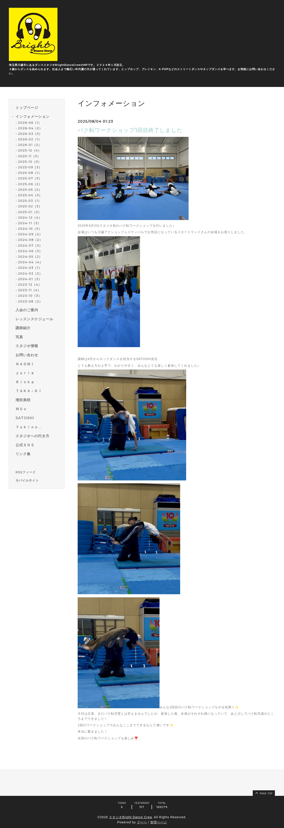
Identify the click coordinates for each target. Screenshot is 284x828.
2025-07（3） (30, 178)
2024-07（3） (30, 246)
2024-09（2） (30, 234)
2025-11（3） (29, 156)
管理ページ (158, 822)
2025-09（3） (30, 167)
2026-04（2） (30, 128)
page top (263, 793)
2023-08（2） (30, 301)
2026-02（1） (29, 139)
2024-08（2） (30, 240)
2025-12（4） (29, 150)
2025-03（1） (29, 201)
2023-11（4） (29, 290)
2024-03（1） (30, 268)
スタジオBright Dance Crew (130, 817)
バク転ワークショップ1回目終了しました (130, 130)
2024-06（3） (30, 251)
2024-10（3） (30, 229)
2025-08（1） (29, 173)
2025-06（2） (30, 184)
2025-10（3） (29, 162)
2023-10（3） (29, 296)
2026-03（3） (30, 134)
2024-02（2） (30, 273)
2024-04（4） (30, 262)
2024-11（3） (29, 223)
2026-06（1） (29, 123)
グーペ (142, 822)
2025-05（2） (30, 190)
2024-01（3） (30, 279)
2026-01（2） (29, 145)
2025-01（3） (29, 212)
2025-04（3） (30, 195)
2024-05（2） (30, 257)
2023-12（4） (29, 285)
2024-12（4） (30, 218)
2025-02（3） (30, 206)
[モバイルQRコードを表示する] (38, 480)
